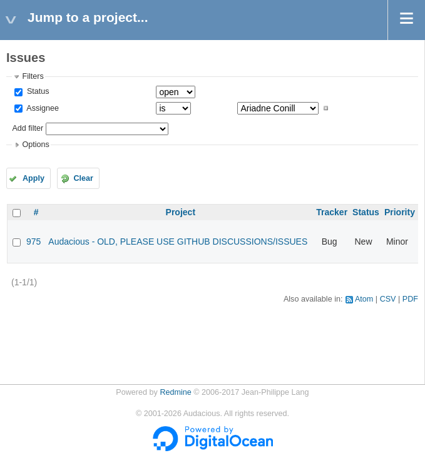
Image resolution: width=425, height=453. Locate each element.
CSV (388, 299)
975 (33, 242)
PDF (410, 299)
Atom (364, 299)
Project (180, 212)
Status (36, 91)
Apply (33, 178)
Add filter (27, 128)
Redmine (175, 392)
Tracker (331, 212)
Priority (399, 212)
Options (35, 144)
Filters (32, 76)
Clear (83, 178)
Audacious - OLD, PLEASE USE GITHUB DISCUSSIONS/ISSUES (177, 242)
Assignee (41, 108)
